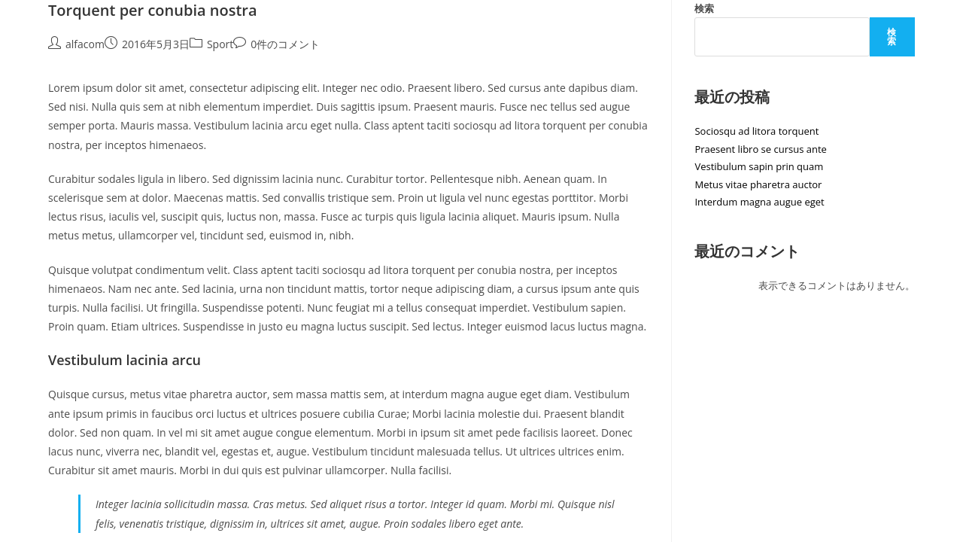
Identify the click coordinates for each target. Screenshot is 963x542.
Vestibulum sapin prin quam (758, 166)
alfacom (85, 44)
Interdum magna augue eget (759, 202)
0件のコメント (285, 44)
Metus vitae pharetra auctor (758, 184)
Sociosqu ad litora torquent (756, 131)
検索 (704, 8)
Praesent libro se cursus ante (760, 149)
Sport (220, 44)
